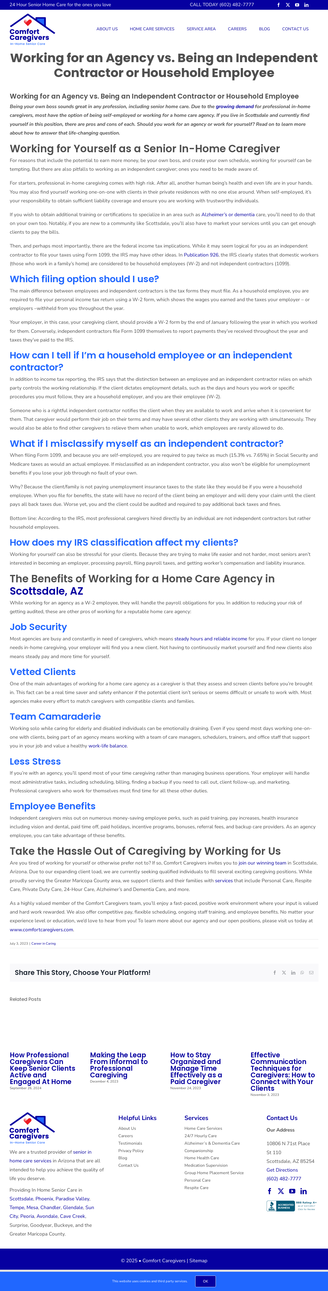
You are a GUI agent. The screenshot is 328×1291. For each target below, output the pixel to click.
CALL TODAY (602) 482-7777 (222, 5)
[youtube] (297, 5)
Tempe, (17, 1207)
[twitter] (288, 5)
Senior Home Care (47, 5)
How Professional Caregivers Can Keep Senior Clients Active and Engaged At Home (42, 1068)
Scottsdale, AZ (46, 591)
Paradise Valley (72, 1198)
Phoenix (44, 1198)
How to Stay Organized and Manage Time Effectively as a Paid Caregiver (196, 1068)
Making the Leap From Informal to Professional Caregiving (119, 1065)
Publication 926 (200, 255)
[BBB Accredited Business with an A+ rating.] (292, 1203)
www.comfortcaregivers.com (41, 929)
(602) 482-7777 (284, 1178)
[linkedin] (306, 5)
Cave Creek (72, 1216)
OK (205, 1281)
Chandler (50, 1207)
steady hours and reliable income (210, 638)
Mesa (32, 1207)
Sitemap (198, 1260)
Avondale (47, 1216)
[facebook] (279, 5)
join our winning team (262, 863)
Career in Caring (43, 943)
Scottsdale (21, 1198)
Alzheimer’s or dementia (227, 214)
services (224, 880)
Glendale (73, 1207)
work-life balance (107, 746)
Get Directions (282, 1170)
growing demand (234, 106)
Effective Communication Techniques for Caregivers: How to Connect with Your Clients (283, 1071)
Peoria (27, 1216)
